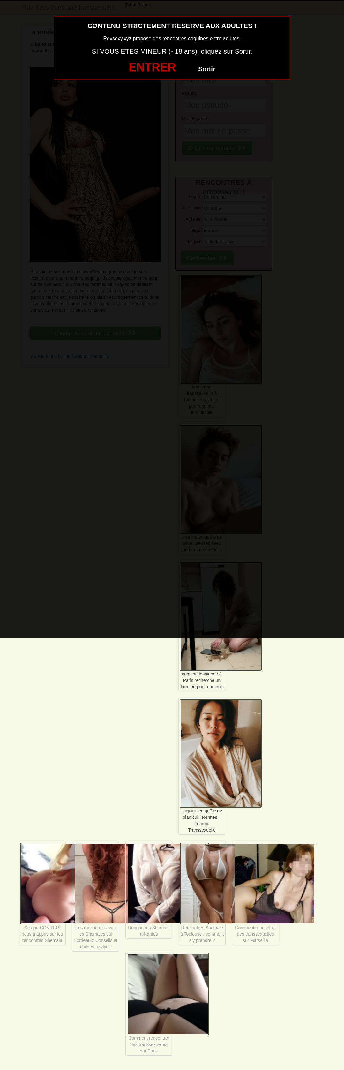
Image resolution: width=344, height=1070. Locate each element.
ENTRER (152, 67)
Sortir (206, 68)
